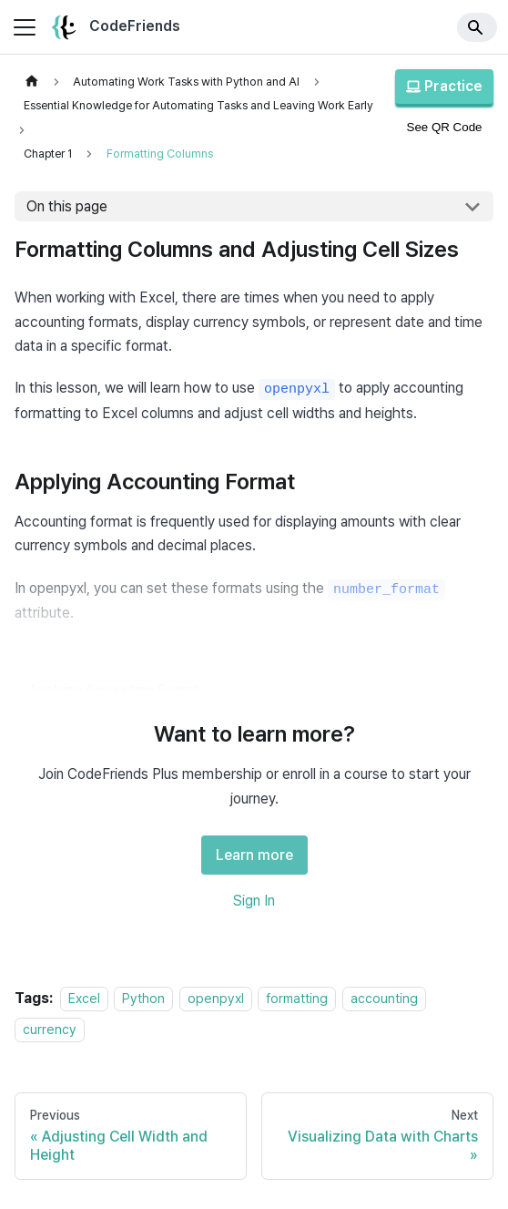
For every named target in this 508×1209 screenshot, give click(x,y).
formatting (297, 998)
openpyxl (216, 998)
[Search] (477, 27)
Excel (84, 998)
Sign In (254, 900)
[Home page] (32, 81)
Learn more (254, 855)
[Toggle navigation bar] (24, 27)
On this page (66, 206)
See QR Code (445, 127)
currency (49, 1029)
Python (143, 998)
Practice (444, 86)
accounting (384, 998)
